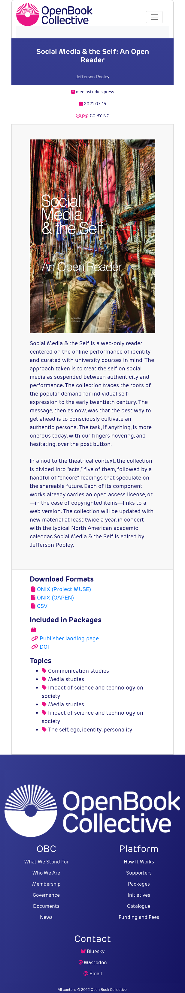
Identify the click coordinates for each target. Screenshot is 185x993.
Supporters (139, 873)
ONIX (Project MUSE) (64, 589)
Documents (46, 906)
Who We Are (46, 873)
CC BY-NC (92, 115)
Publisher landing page (69, 638)
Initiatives (139, 895)
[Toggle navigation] (154, 17)
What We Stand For (46, 862)
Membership (46, 884)
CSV (42, 606)
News (46, 917)
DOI (44, 646)
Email (95, 974)
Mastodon (95, 962)
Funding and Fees (139, 917)
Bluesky (96, 951)
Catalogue (138, 906)
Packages (139, 884)
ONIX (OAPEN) (55, 597)
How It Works (139, 862)
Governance (46, 895)
